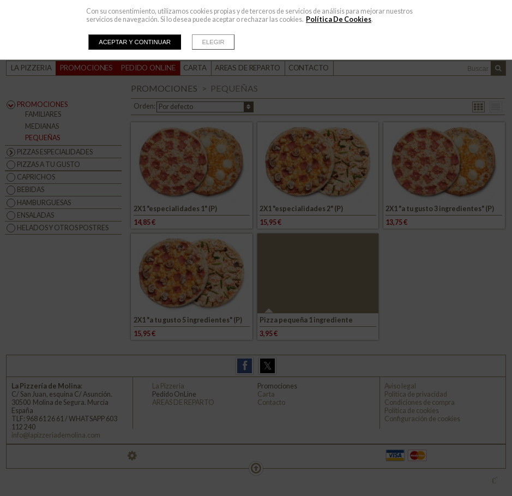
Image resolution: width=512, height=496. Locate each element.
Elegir (213, 42)
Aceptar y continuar (135, 42)
